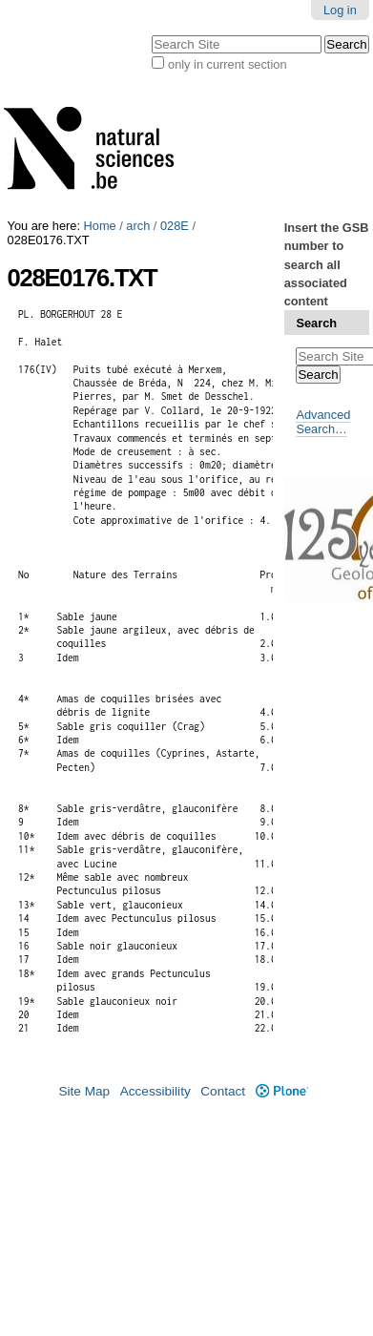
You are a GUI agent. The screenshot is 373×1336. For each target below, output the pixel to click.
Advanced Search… (323, 421)
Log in (340, 10)
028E (174, 226)
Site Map (84, 1091)
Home (100, 226)
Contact (222, 1091)
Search (316, 323)
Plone (282, 1091)
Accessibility (155, 1091)
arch (138, 226)
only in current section (227, 64)
